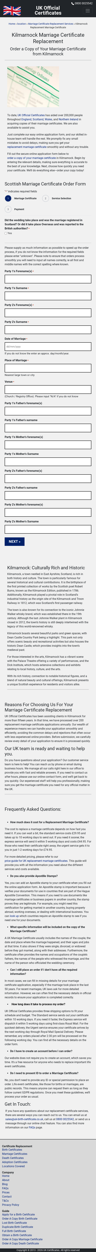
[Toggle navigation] (88, 10)
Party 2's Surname (17, 322)
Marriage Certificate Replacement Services (50, 23)
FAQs (32, 1127)
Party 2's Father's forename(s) (23, 470)
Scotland (38, 119)
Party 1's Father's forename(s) (23, 403)
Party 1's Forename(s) (19, 271)
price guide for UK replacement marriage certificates (36, 860)
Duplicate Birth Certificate (17, 1227)
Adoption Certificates (14, 1162)
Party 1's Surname (17, 288)
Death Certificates (13, 1158)
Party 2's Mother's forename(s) (24, 504)
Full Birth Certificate (14, 1231)
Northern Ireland (68, 119)
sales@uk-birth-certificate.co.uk (24, 1119)
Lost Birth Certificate (14, 1222)
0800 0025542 (84, 3)
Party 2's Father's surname (21, 487)
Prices (5, 1192)
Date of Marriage (16, 339)
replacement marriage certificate (26, 147)
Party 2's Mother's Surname (22, 521)
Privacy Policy (10, 1204)
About (5, 1180)
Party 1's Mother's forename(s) (24, 437)
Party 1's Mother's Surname (22, 454)
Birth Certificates (12, 1149)
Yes (10, 233)
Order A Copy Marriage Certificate (22, 1239)
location (21, 23)
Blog (5, 1184)
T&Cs (5, 1200)
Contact (7, 1196)
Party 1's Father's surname (21, 420)
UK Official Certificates (31, 115)
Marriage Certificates (14, 1153)
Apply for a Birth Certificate (18, 1214)
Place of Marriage (16, 360)
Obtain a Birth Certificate (17, 1235)
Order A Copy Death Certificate (20, 1243)
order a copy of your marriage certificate (31, 158)
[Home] (12, 11)
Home (12, 23)
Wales (48, 119)
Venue (9, 382)
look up (14, 916)
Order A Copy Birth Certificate (19, 1218)
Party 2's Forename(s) (19, 305)
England (26, 119)
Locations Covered (13, 1166)
